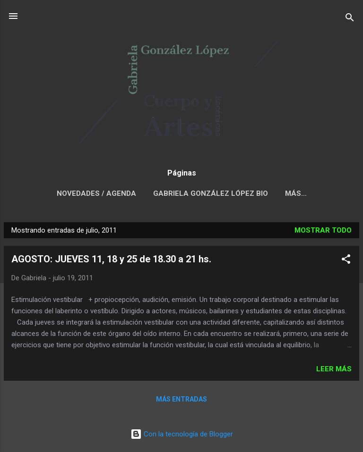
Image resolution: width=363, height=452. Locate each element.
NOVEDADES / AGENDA (96, 193)
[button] (346, 260)
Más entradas (181, 399)
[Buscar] (349, 19)
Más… (296, 193)
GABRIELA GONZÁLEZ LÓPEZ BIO (210, 193)
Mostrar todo (323, 230)
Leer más (334, 369)
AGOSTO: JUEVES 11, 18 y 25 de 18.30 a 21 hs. (111, 259)
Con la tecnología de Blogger (181, 434)
